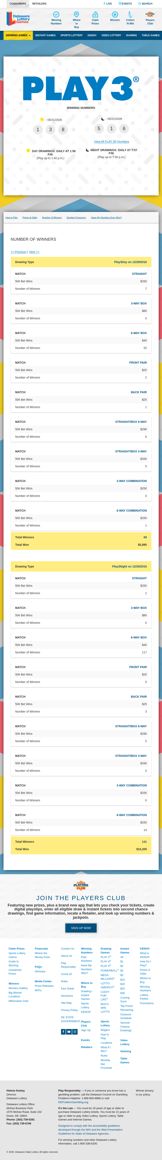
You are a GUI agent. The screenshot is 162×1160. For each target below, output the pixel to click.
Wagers (105, 1029)
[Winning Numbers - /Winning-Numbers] (56, 19)
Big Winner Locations (15, 994)
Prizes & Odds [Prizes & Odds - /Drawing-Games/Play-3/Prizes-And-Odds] (30, 217)
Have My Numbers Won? (86, 969)
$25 (122, 988)
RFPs (38, 990)
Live (107, 3)
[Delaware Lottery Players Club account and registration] (150, 18)
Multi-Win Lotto (105, 1008)
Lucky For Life (105, 995)
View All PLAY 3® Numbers (111, 141)
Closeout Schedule (126, 1016)
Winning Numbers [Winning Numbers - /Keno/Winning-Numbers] (145, 988)
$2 (121, 966)
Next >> (34, 252)
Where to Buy (145, 980)
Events (125, 3)
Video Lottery (111, 35)
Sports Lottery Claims (17, 955)
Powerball (107, 970)
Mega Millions (107, 977)
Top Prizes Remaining (126, 1007)
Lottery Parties (144, 996)
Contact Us (67, 948)
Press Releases (44, 985)
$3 (121, 970)
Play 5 (106, 966)
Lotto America (107, 985)
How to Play (105, 1036)
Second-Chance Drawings (126, 1026)
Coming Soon (125, 999)
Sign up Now (81, 928)
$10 (122, 979)
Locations (106, 1042)
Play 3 (106, 957)
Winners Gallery (18, 988)
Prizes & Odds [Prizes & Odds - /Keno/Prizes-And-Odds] (145, 971)
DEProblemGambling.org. (73, 1102)
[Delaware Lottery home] (18, 18)
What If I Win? (106, 1049)
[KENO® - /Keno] (147, 949)
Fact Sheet (67, 988)
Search (145, 3)
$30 (122, 993)
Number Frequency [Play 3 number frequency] (76, 217)
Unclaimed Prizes (15, 971)
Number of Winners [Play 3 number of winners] (52, 217)
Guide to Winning (14, 963)
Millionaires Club (18, 1001)
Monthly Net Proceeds (106, 1064)
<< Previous (18, 252)
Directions (67, 995)
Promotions (147, 1003)
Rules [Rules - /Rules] (64, 981)
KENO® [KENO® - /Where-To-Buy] (86, 1011)
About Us (66, 955)
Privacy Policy (69, 1010)
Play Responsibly (68, 965)
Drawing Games (18, 35)
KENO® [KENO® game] (92, 35)
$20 (122, 984)
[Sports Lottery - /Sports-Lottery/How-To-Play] (107, 1023)
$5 (121, 975)
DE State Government (70, 1019)
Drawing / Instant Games (86, 995)
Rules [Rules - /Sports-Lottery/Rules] (104, 1055)
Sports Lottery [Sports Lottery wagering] (71, 35)
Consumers (18, 3)
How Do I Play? (145, 963)
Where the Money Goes (42, 955)
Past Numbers (86, 959)
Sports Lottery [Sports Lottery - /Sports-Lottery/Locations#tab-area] (85, 1005)
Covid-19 (66, 974)
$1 (121, 961)
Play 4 (106, 961)
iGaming (131, 35)
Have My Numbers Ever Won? (106, 217)
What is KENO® (145, 955)
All (121, 957)
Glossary (40, 971)
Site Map (66, 1002)
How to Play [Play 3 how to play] (12, 217)
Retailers (39, 3)
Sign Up (86, 1030)
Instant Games (45, 35)
